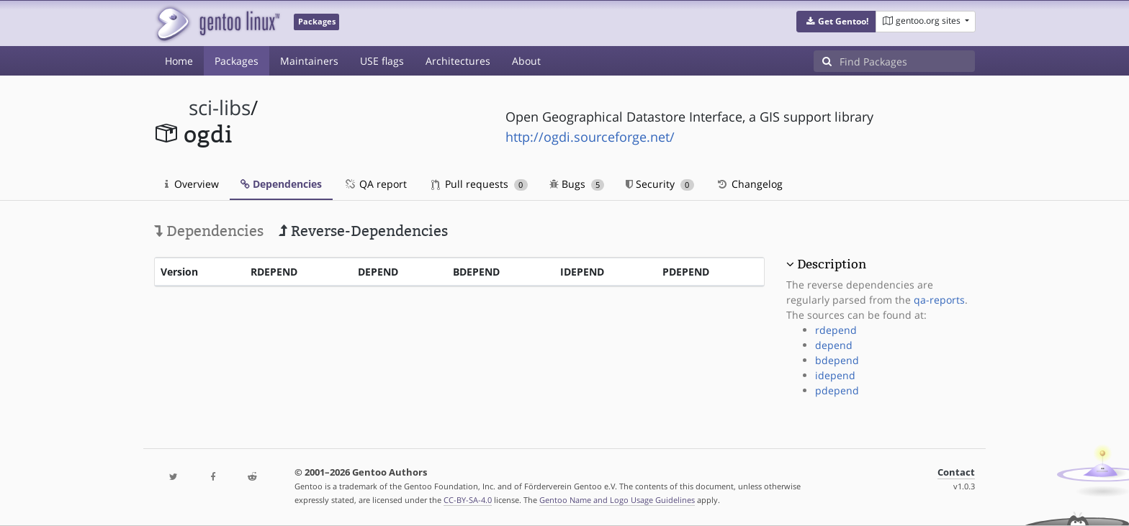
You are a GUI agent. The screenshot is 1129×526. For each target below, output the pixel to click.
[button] (836, 21)
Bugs (577, 184)
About (526, 61)
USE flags (382, 61)
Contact (956, 472)
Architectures (458, 61)
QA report (375, 184)
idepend (835, 375)
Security (660, 184)
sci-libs (220, 107)
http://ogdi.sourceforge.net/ (590, 136)
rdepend (836, 330)
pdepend (837, 390)
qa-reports (939, 300)
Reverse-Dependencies (363, 231)
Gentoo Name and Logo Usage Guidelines (617, 499)
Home (179, 61)
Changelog (749, 184)
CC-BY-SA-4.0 (468, 499)
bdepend (837, 360)
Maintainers (309, 61)
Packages (236, 61)
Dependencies (281, 184)
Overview (192, 184)
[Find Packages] (907, 61)
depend (834, 345)
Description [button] (831, 264)
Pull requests (479, 184)
